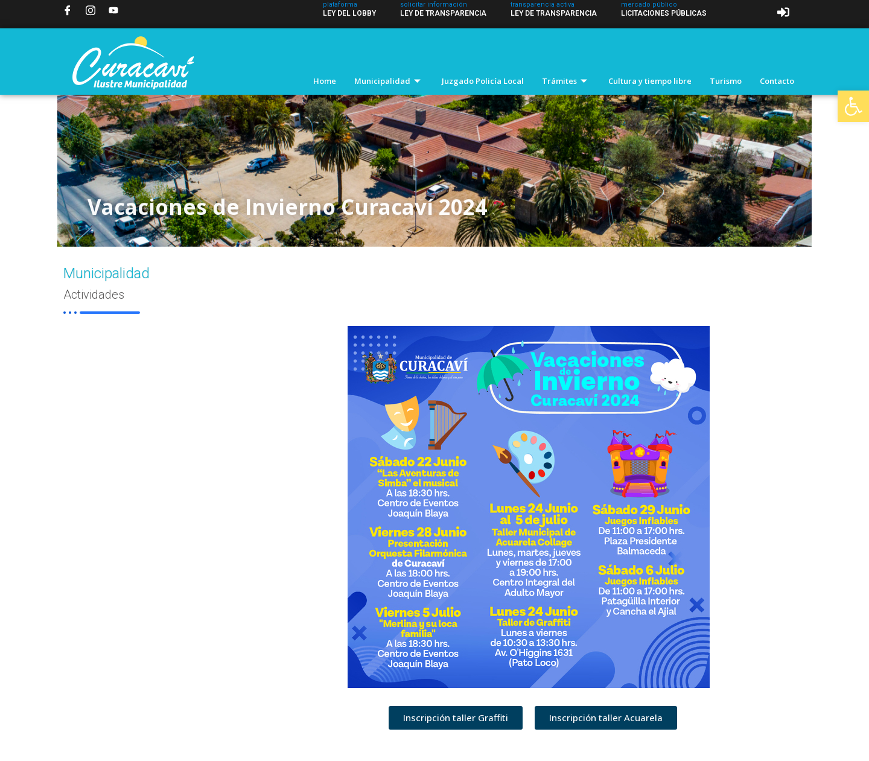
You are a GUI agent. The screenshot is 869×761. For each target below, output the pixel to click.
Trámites (566, 80)
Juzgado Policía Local (483, 80)
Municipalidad (389, 80)
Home (324, 80)
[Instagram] (90, 10)
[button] (853, 106)
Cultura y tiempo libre (650, 80)
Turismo (726, 80)
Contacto (777, 80)
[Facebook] (68, 10)
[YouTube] (113, 10)
